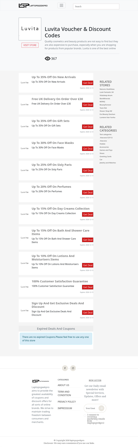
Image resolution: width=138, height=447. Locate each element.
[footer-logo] (43, 381)
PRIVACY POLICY (67, 401)
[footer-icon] (65, 368)
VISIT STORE (30, 45)
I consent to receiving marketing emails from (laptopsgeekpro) (96, 419)
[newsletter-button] (101, 408)
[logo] (33, 5)
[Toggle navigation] (61, 5)
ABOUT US (63, 385)
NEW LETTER (95, 380)
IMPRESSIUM (65, 408)
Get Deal (88, 82)
